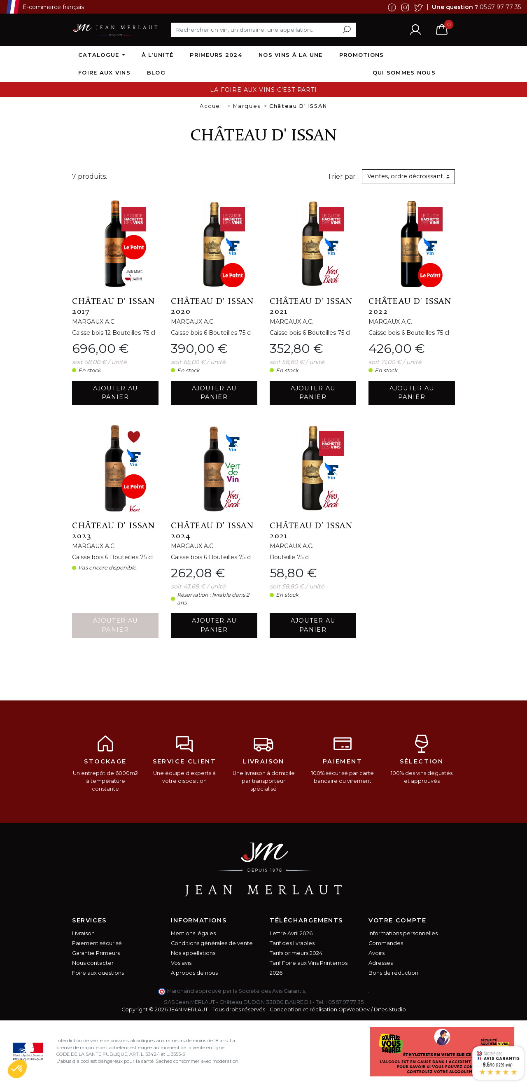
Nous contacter (93, 963)
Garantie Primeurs (96, 953)
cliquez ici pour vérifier (338, 991)
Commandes (385, 943)
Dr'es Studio (390, 1009)
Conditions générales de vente (212, 943)
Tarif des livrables (292, 943)
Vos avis (181, 963)
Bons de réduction (393, 973)
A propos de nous (194, 973)
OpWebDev (354, 1009)
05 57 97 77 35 (500, 6)
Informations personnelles (403, 933)
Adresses (380, 963)
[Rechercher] (263, 30)
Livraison (83, 933)
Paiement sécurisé (97, 943)
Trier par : (343, 176)
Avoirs (376, 953)
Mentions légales (193, 933)
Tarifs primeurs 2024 (296, 953)
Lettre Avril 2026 (291, 933)
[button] (17, 1069)
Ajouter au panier (115, 393)
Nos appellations (193, 953)
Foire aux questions (98, 973)
